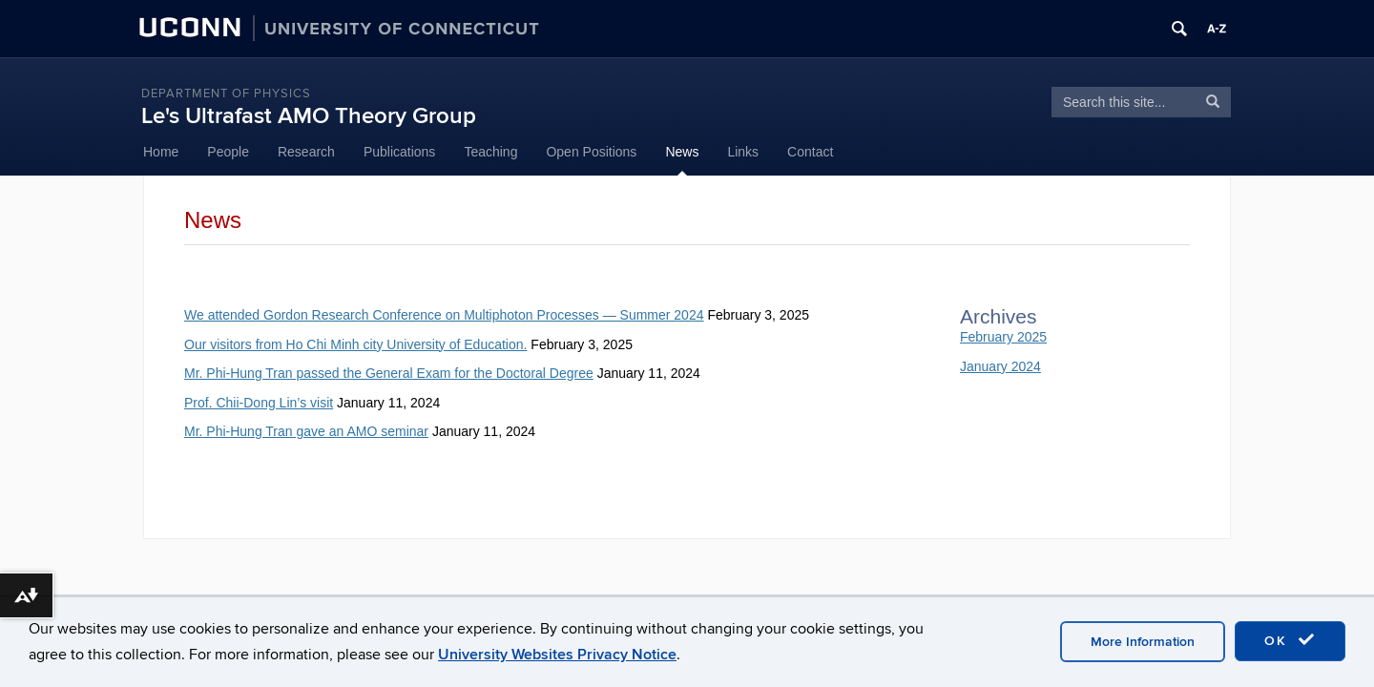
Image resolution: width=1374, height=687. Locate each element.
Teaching (490, 151)
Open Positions (591, 151)
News (681, 151)
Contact (810, 151)
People (228, 151)
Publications (400, 151)
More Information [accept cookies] (1143, 642)
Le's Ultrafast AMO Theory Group (308, 116)
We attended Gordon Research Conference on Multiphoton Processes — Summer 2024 (443, 315)
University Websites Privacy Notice (557, 654)
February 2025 (1003, 336)
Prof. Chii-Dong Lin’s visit (258, 402)
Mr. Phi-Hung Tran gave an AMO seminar (306, 431)
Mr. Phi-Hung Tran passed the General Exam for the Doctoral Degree (388, 373)
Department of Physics (226, 93)
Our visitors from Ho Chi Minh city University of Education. (355, 344)
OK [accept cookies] (1290, 640)
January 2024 (1000, 366)
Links (743, 151)
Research (306, 151)
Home (160, 151)
